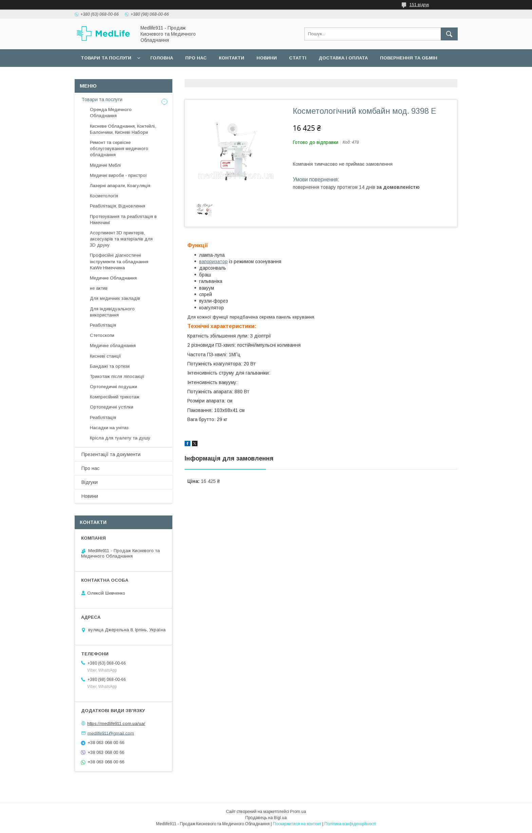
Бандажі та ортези (110, 366)
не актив (99, 288)
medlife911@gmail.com (111, 733)
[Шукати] (449, 34)
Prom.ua (298, 811)
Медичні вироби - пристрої (118, 175)
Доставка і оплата (343, 57)
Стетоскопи (102, 335)
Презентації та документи (110, 454)
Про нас (196, 57)
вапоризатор (213, 261)
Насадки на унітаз (109, 427)
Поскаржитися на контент (297, 823)
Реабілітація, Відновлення (117, 206)
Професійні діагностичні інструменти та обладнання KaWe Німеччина (119, 261)
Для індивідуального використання (112, 312)
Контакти (231, 57)
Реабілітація (103, 325)
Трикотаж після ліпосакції (117, 376)
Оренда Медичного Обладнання (111, 112)
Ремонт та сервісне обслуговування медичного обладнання (119, 148)
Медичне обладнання (113, 345)
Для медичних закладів (115, 298)
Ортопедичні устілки (111, 407)
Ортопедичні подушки (113, 386)
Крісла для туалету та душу (120, 437)
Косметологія (104, 195)
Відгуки (89, 482)
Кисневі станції (105, 356)
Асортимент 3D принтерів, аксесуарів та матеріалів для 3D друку (121, 239)
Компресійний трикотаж (114, 396)
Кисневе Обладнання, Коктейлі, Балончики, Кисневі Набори (123, 129)
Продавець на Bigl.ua (266, 817)
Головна (161, 57)
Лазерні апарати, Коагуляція (120, 185)
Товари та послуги (106, 57)
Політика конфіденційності (350, 823)
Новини (266, 57)
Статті (297, 57)
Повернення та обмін (408, 57)
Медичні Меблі (105, 165)
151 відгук (419, 4)
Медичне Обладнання (113, 277)
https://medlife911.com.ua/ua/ (116, 723)
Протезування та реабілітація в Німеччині (123, 219)
